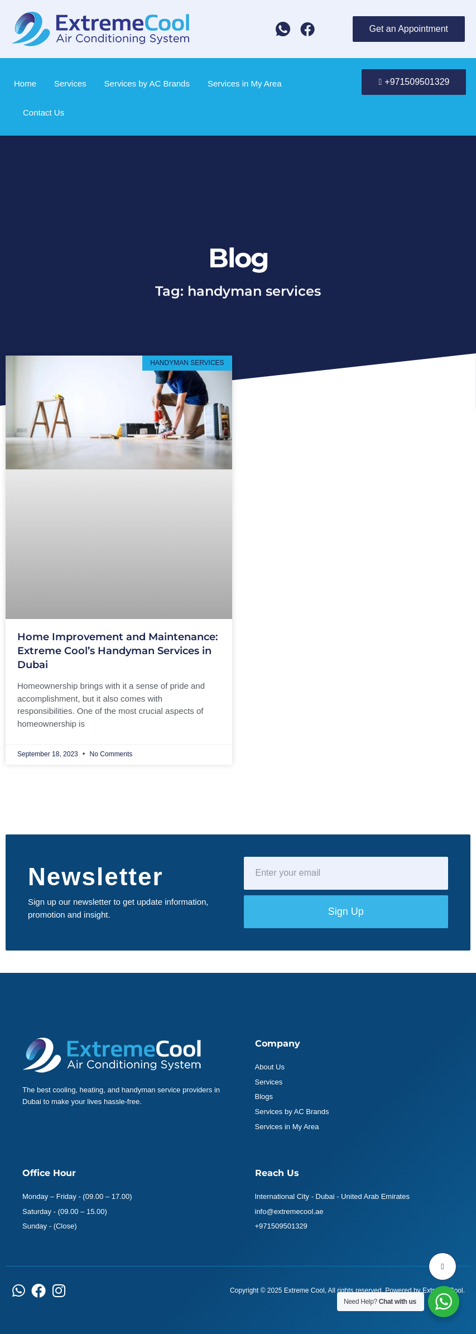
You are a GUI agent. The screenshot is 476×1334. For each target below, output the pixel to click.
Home (25, 83)
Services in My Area (245, 83)
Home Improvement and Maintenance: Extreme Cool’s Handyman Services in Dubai (117, 651)
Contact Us (43, 112)
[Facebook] (307, 29)
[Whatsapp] (283, 29)
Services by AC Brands (147, 83)
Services (70, 83)
